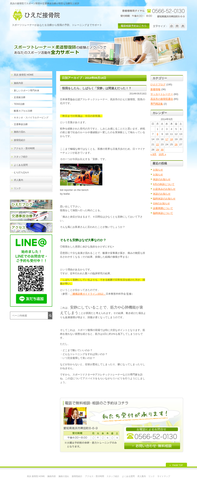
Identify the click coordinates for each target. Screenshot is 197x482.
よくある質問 (21, 165)
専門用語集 (156, 103)
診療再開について (163, 208)
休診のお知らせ (161, 179)
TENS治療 (19, 104)
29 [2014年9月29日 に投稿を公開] (157, 149)
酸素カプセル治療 (23, 110)
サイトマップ (163, 476)
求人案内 (18, 180)
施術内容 (18, 83)
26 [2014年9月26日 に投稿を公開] (176, 144)
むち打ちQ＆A (21, 172)
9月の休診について (163, 184)
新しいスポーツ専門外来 (26, 90)
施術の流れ (19, 131)
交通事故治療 (21, 124)
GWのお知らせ (161, 203)
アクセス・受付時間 (24, 148)
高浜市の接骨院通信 (161, 99)
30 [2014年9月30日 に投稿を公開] (162, 149)
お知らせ (158, 169)
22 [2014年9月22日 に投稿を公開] (157, 144)
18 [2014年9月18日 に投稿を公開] (171, 139)
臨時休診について (163, 213)
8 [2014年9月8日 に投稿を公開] (157, 134)
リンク (17, 188)
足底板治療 (19, 97)
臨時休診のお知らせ (164, 198)
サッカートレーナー (161, 94)
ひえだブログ (157, 84)
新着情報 (155, 89)
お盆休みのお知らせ (164, 189)
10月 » (162, 154)
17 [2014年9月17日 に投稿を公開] (166, 139)
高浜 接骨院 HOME (24, 74)
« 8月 (153, 154)
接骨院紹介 (19, 140)
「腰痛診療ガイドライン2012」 (88, 293)
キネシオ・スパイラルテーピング (31, 117)
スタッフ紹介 (21, 156)
